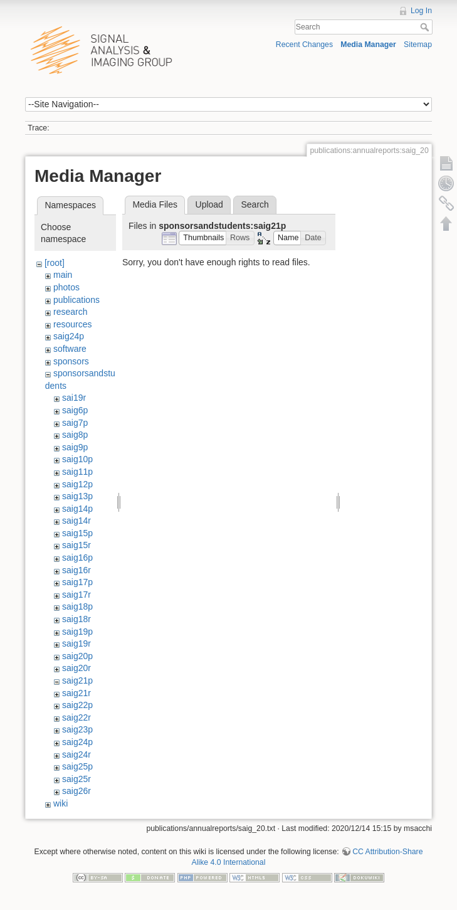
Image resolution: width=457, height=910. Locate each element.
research (70, 312)
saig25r (76, 779)
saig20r (76, 668)
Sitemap (418, 44)
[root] (55, 263)
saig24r (76, 754)
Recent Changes (304, 44)
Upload (209, 204)
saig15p (77, 533)
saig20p (77, 656)
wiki (60, 803)
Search (426, 27)
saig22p (77, 705)
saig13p (77, 496)
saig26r (76, 791)
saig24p (68, 336)
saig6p (75, 410)
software (70, 349)
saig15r (76, 545)
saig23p (77, 729)
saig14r (76, 521)
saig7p (75, 423)
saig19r (76, 643)
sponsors (71, 361)
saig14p (77, 509)
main (62, 275)
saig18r (76, 619)
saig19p (77, 632)
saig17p (77, 582)
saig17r (76, 595)
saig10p (77, 459)
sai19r (74, 398)
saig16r (76, 570)
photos (66, 287)
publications (76, 300)
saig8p (75, 435)
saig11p (77, 472)
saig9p (75, 447)
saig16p (77, 558)
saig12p (77, 484)
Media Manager (368, 44)
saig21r (76, 693)
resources (72, 324)
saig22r (76, 717)
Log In (421, 10)
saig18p (77, 606)
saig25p (77, 766)
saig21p (77, 680)
